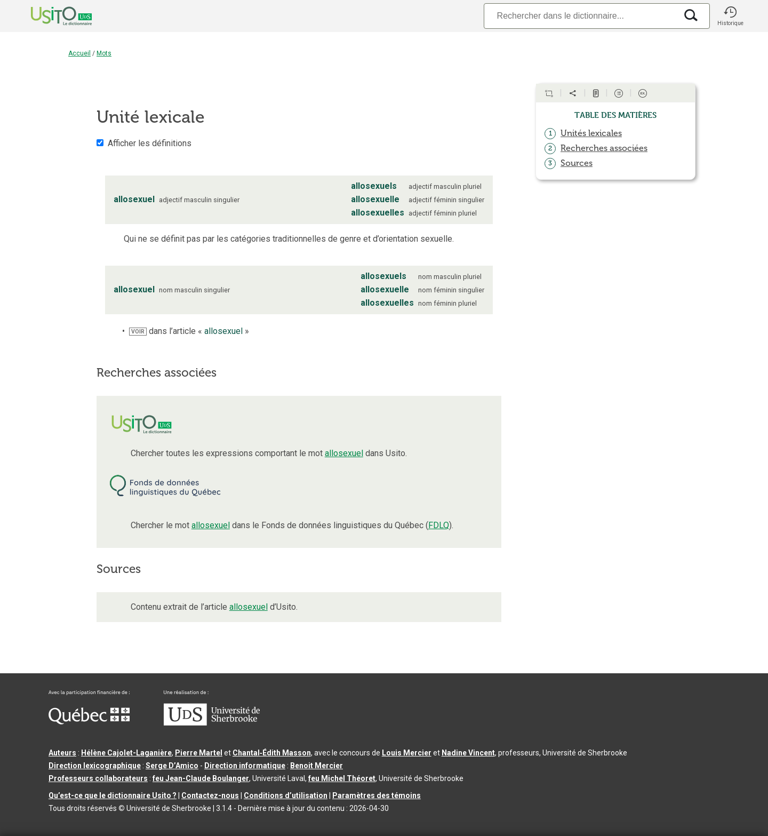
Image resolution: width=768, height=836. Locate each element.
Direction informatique (244, 765)
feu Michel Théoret (341, 778)
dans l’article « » (189, 331)
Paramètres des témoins (376, 795)
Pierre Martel (198, 753)
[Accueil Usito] (50, 16)
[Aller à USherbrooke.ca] (212, 723)
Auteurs (62, 753)
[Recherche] (580, 16)
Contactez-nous (210, 795)
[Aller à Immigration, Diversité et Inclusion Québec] (89, 722)
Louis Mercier (406, 753)
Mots (104, 53)
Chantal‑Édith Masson (272, 753)
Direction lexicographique (95, 765)
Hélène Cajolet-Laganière (126, 753)
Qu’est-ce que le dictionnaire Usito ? (113, 795)
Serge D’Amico (172, 765)
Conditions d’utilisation (285, 795)
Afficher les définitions (149, 143)
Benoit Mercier (316, 765)
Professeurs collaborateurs (98, 778)
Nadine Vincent (468, 753)
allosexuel (344, 453)
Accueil (79, 53)
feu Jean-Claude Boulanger (201, 778)
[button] (730, 16)
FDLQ (438, 525)
